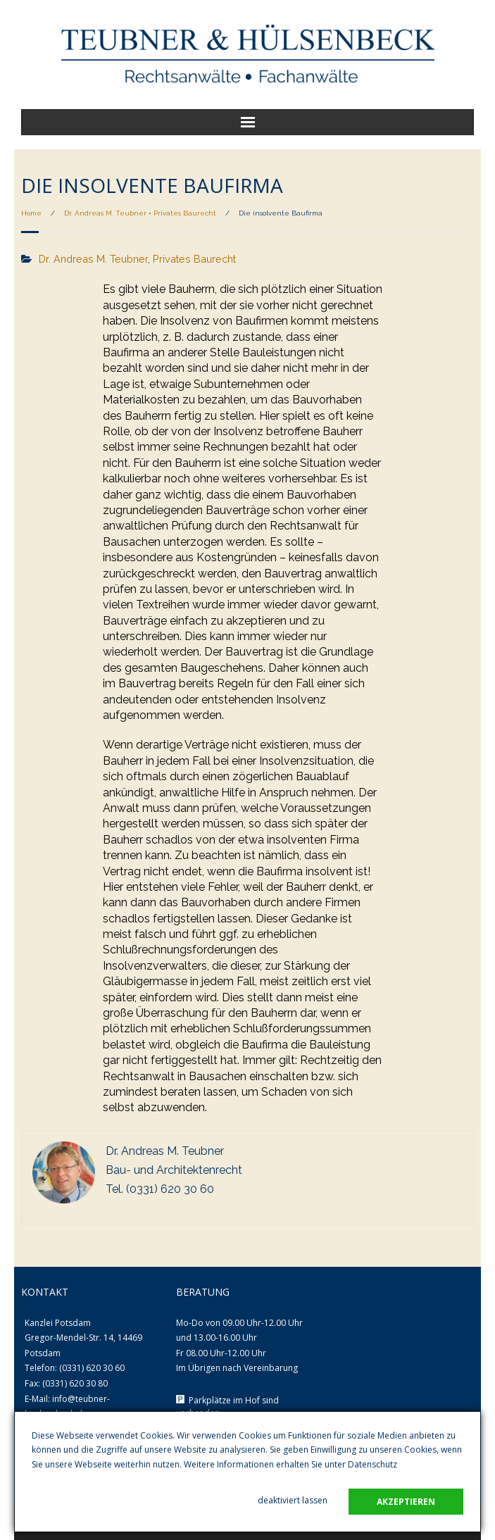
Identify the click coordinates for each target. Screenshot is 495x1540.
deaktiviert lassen (292, 1500)
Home (31, 213)
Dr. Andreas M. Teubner (105, 213)
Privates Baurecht (184, 213)
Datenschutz (372, 1464)
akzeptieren (406, 1502)
